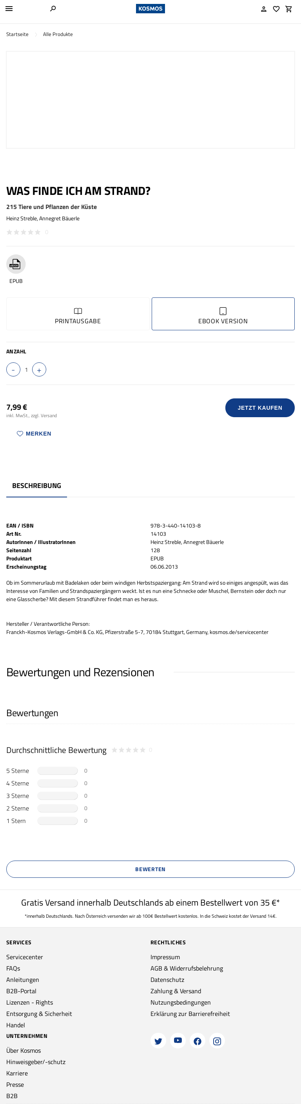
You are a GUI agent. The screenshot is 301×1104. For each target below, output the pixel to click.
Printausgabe (78, 316)
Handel (15, 1025)
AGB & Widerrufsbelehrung (186, 968)
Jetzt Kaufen (260, 408)
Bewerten (150, 869)
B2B (12, 1095)
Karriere (17, 1073)
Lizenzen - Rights (29, 1002)
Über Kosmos (23, 1050)
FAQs (13, 968)
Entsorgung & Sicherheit (39, 1013)
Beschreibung (36, 485)
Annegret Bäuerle (59, 218)
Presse (15, 1084)
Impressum (165, 957)
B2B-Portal (21, 991)
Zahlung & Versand (175, 991)
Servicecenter (24, 957)
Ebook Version (223, 316)
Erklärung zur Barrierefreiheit (190, 1013)
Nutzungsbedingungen (180, 1002)
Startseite (17, 34)
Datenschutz (167, 979)
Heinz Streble (21, 218)
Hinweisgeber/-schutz (35, 1061)
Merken (34, 433)
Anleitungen (22, 979)
